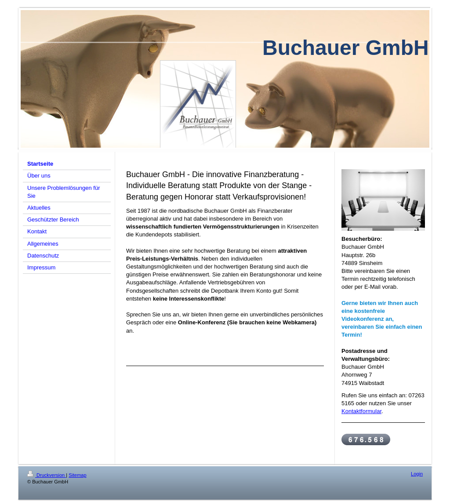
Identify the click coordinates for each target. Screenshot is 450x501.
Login (417, 473)
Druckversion (46, 475)
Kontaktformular (361, 411)
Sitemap (77, 475)
